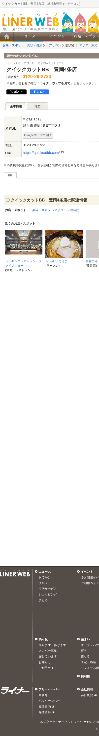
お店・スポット (13, 45)
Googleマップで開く (38, 135)
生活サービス (48, 589)
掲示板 (43, 639)
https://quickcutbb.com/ (41, 153)
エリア (83, 45)
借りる (85, 656)
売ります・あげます (52, 645)
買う (84, 650)
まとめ (43, 600)
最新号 (43, 695)
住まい (85, 639)
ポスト (16, 91)
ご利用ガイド (48, 668)
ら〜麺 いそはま (56, 261)
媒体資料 (45, 712)
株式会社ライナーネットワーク (61, 722)
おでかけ (45, 577)
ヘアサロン (53, 45)
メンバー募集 (48, 650)
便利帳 (85, 676)
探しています (48, 656)
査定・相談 (88, 662)
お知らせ (45, 662)
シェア (39, 91)
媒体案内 (45, 706)
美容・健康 (34, 45)
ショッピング (48, 594)
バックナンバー (49, 701)
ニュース (45, 571)
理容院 (69, 45)
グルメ (43, 583)
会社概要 (87, 695)
